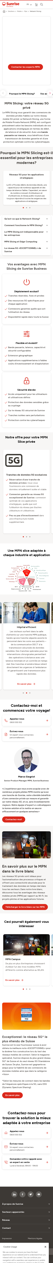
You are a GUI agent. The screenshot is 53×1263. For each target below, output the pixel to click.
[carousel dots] (23, 207)
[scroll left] (3, 93)
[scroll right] (50, 93)
